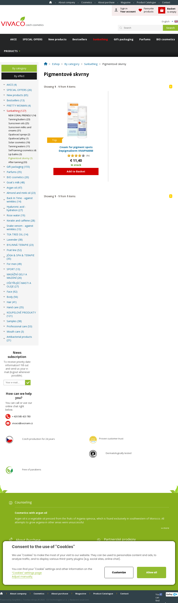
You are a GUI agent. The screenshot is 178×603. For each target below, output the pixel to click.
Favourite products (149, 10)
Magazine (126, 2)
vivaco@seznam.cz (22, 423)
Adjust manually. (22, 576)
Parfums (144, 39)
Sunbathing (100, 39)
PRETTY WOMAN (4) (19, 105)
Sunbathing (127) (16, 110)
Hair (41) (12, 302)
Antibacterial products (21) (19, 338)
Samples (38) (14, 321)
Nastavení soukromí (79, 599)
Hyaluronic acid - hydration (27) (16, 208)
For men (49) (14, 264)
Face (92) (12, 291)
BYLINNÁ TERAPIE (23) (20, 245)
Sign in (128, 10)
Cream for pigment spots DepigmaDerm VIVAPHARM (76, 148)
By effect (19, 76)
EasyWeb (16, 599)
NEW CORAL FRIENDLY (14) (22, 115)
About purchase (106, 2)
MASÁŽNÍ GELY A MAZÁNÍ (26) (17, 276)
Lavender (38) (15, 239)
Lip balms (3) (15, 154)
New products (57, 39)
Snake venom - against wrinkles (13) (20, 227)
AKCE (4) (12, 84)
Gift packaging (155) (18, 166)
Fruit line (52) (14, 250)
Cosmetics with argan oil (31, 512)
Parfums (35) (14, 172)
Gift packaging (123, 39)
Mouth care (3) (15, 331)
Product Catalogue (146, 2)
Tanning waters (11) (19, 146)
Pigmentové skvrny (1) (20, 158)
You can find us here (158, 594)
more (166, 528)
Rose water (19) (16, 215)
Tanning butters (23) (19, 119)
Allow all (151, 572)
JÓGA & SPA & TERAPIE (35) (20, 257)
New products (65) (17, 95)
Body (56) (12, 297)
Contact (166, 2)
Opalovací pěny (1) (18, 138)
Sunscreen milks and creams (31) (19, 129)
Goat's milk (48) (16, 182)
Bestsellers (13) (16, 100)
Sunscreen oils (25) (18, 123)
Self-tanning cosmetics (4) (22, 150)
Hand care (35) (15, 307)
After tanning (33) (17, 162)
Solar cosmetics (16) (19, 142)
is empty (171, 10)
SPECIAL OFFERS (32, 39)
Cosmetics (86, 2)
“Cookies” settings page (27, 573)
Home (50, 2)
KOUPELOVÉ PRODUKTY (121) (21, 314)
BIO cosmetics (165, 39)
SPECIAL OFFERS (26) (19, 90)
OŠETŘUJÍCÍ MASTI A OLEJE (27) (19, 284)
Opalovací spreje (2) (19, 134)
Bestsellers (79, 39)
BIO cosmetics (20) (18, 177)
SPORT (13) (13, 269)
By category (19, 68)
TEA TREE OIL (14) (17, 234)
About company (67, 2)
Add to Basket (76, 171)
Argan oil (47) (14, 187)
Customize (119, 572)
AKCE (13, 39)
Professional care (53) (19, 326)
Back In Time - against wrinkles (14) (20, 199)
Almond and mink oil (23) (21, 193)
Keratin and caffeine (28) (21, 220)
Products (11, 51)
